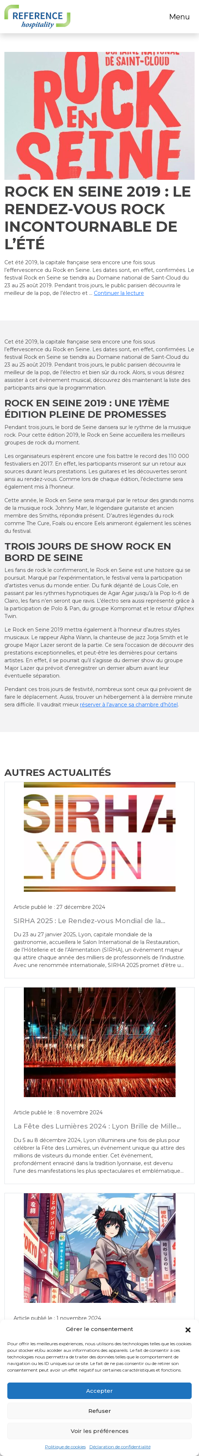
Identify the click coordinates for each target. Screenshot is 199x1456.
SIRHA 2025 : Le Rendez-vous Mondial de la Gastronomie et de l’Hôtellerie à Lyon (87, 925)
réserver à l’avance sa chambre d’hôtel (129, 704)
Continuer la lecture (119, 293)
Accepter (99, 1390)
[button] (188, 1329)
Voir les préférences (100, 1430)
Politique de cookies (65, 1446)
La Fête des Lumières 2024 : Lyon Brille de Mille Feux (95, 1130)
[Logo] (37, 16)
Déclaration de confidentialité (120, 1446)
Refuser (99, 1410)
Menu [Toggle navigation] (179, 16)
